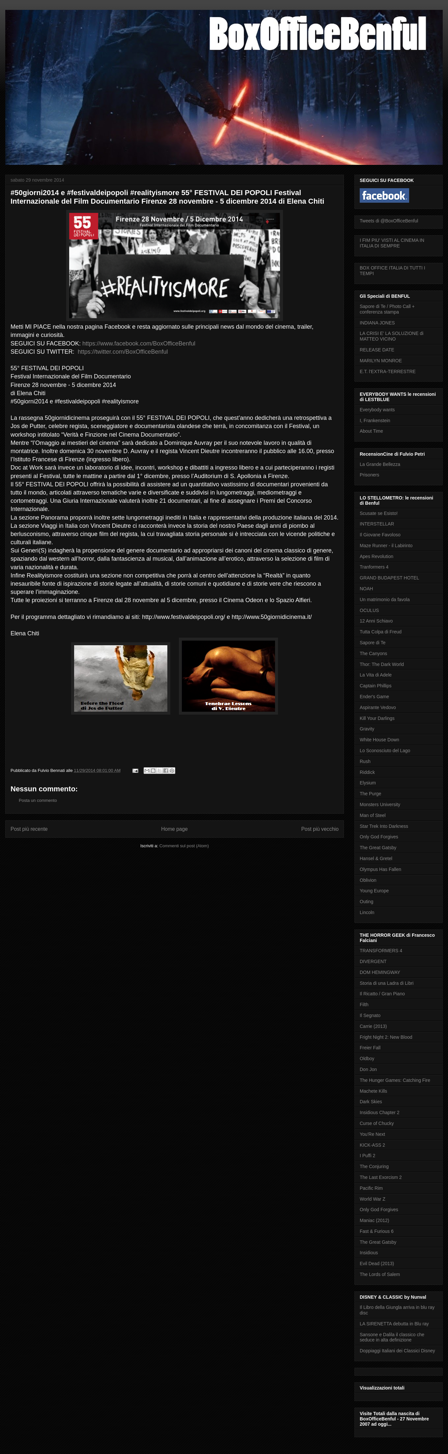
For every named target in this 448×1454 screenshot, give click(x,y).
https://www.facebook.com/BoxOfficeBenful (138, 343)
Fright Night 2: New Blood (386, 1037)
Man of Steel (373, 815)
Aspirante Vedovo (378, 707)
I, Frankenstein (375, 420)
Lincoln (367, 912)
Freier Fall (370, 1047)
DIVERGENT (373, 961)
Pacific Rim (371, 1188)
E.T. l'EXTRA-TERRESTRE (388, 371)
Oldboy (367, 1058)
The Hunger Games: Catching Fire (395, 1080)
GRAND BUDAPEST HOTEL (389, 577)
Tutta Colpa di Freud (381, 631)
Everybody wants (377, 409)
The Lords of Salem (380, 1274)
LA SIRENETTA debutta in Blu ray (394, 1323)
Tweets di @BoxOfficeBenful (389, 220)
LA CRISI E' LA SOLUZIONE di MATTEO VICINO (391, 336)
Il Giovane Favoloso (380, 534)
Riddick (367, 772)
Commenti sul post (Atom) (184, 845)
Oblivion (368, 880)
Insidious (369, 1252)
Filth (364, 1004)
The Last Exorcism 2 (381, 1177)
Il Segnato (370, 1015)
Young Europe (374, 890)
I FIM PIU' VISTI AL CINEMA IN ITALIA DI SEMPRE (392, 243)
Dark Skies (371, 1101)
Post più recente (29, 829)
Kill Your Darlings (377, 718)
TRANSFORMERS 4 (381, 950)
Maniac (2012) (374, 1220)
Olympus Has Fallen (380, 869)
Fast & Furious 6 (377, 1231)
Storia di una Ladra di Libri (386, 983)
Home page (174, 829)
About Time (371, 431)
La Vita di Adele (376, 674)
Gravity (367, 728)
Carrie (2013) (373, 1026)
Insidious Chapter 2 (380, 1112)
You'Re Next (372, 1134)
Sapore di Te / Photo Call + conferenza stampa (387, 309)
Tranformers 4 (374, 567)
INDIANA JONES (377, 322)
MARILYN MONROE (381, 360)
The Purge (370, 793)
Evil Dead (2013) (377, 1263)
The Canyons (373, 653)
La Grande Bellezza (380, 464)
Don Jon (368, 1069)
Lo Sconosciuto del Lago (385, 750)
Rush (365, 761)
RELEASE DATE (377, 349)
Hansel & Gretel (376, 858)
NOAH (366, 588)
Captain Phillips (376, 685)
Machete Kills (373, 1091)
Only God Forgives (379, 836)
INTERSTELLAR (377, 523)
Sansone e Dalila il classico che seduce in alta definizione (392, 1337)
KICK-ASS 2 (372, 1145)
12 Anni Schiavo (376, 621)
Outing (366, 901)
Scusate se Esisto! (379, 513)
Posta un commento (38, 800)
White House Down (379, 739)
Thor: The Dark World (382, 664)
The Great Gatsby (378, 847)
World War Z (372, 1199)
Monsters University (380, 804)
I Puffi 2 (367, 1155)
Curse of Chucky (377, 1123)
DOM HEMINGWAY (380, 972)
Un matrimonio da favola (385, 599)
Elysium (368, 782)
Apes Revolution (376, 556)
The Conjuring (374, 1166)
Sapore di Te (372, 642)
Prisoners (369, 474)
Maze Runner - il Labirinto (386, 545)
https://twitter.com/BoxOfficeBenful (123, 351)
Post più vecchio (320, 829)
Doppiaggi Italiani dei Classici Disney (397, 1350)
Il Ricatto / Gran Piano (382, 993)
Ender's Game (374, 696)
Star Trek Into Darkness (384, 826)
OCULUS (369, 610)
